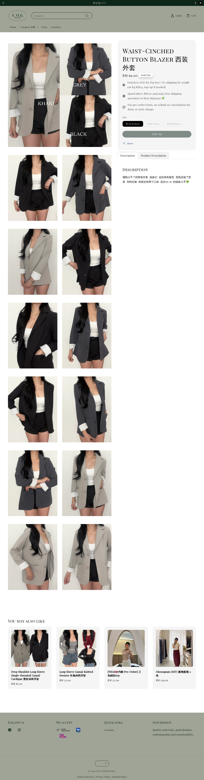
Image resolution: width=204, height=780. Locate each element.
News (44, 27)
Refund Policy (120, 776)
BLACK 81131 (133, 123)
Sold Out (157, 134)
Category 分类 (27, 27)
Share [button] (128, 143)
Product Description (153, 155)
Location (56, 27)
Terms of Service (85, 776)
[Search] (87, 15)
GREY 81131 (153, 123)
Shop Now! (119, 3)
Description (127, 155)
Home (13, 27)
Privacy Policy (103, 776)
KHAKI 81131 (174, 123)
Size (125, 117)
